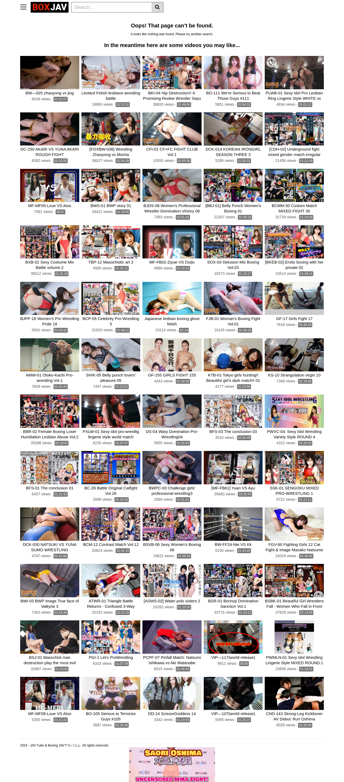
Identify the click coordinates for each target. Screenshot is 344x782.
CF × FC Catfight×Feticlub (207, 26)
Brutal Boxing (290, 19)
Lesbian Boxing (221, 19)
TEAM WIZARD (128, 26)
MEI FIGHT (61, 33)
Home (102, 19)
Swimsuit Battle (96, 26)
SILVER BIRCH (303, 26)
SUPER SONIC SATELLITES (260, 26)
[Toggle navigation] (25, 6)
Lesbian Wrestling (129, 19)
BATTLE (154, 26)
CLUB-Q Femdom (37, 19)
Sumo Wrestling (36, 26)
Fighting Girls (34, 33)
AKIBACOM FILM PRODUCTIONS (105, 33)
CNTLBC (191, 33)
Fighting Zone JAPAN (159, 33)
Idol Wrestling (162, 19)
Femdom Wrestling (75, 19)
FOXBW (211, 33)
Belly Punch (191, 19)
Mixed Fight (66, 26)
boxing (172, 26)
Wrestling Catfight (256, 19)
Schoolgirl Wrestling (266, 33)
